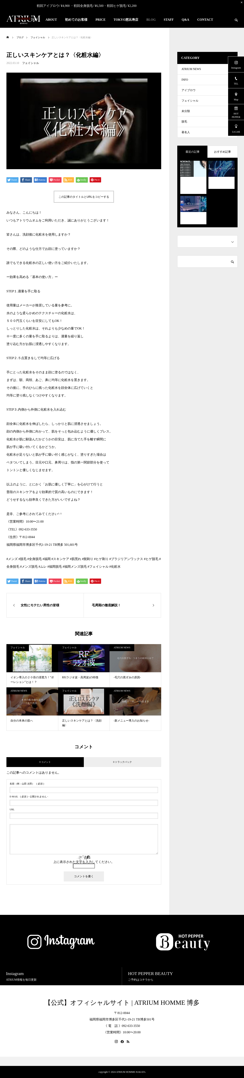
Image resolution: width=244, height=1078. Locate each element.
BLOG (151, 19)
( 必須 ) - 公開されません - (29, 796)
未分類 (185, 118)
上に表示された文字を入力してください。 (83, 862)
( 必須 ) (27, 784)
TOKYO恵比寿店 (126, 19)
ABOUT (51, 19)
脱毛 (184, 130)
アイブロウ (188, 94)
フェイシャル (30, 63)
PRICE (100, 19)
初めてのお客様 (76, 19)
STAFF (169, 19)
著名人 (185, 142)
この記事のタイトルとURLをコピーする (83, 196)
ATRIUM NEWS (122, 647)
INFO (184, 81)
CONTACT (205, 19)
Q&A (185, 19)
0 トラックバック (122, 762)
